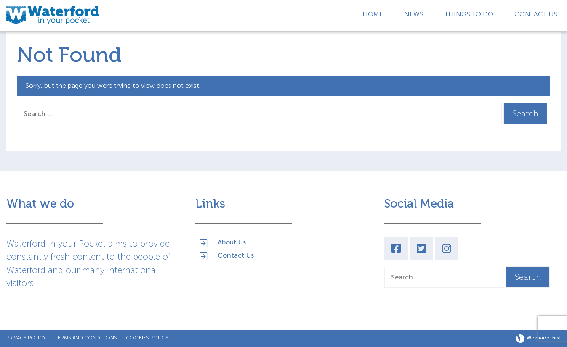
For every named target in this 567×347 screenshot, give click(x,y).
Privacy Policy (26, 338)
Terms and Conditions (86, 338)
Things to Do (469, 14)
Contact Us (535, 14)
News (413, 14)
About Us (232, 242)
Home (372, 14)
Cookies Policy (147, 338)
